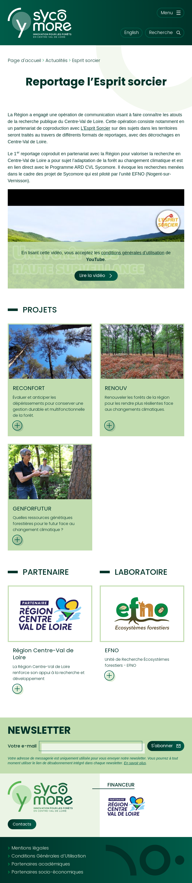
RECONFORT (29, 388)
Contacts (22, 824)
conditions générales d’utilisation (132, 252)
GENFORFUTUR (32, 508)
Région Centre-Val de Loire (43, 654)
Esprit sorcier (86, 60)
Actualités (57, 60)
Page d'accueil (24, 60)
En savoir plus (135, 763)
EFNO (112, 650)
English (127, 33)
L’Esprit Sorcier (96, 128)
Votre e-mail (22, 746)
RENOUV (116, 388)
